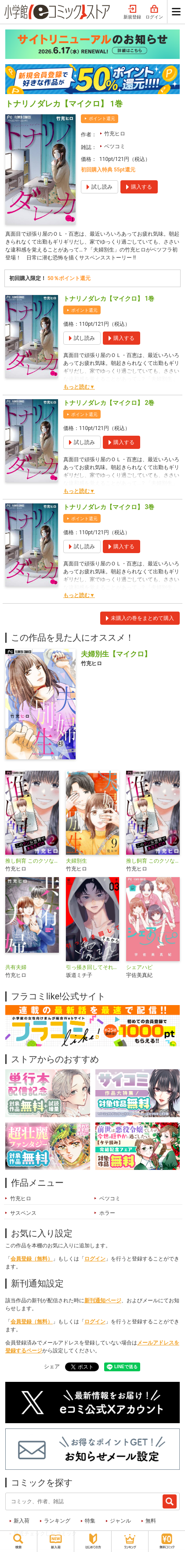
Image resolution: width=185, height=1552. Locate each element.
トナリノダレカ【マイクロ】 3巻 (108, 506)
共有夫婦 (15, 967)
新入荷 (21, 1521)
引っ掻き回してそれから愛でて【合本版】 (93, 967)
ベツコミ (114, 146)
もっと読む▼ (79, 387)
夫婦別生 (76, 861)
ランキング (57, 1521)
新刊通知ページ (102, 1300)
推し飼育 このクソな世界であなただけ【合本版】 (32, 861)
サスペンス (23, 1213)
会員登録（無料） (32, 1259)
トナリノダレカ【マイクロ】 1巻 (108, 298)
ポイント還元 (102, 118)
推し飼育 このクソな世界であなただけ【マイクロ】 (153, 861)
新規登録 (132, 12)
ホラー (107, 1213)
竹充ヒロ (114, 134)
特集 (90, 1521)
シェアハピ (139, 967)
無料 (150, 1521)
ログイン (154, 12)
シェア (52, 1366)
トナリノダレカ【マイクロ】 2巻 (108, 402)
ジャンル (120, 1521)
